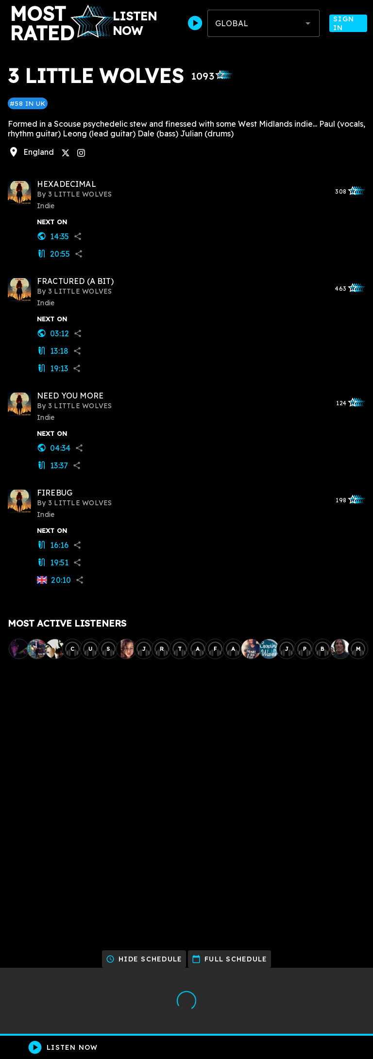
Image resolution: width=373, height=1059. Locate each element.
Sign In (348, 23)
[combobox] (263, 23)
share (77, 236)
